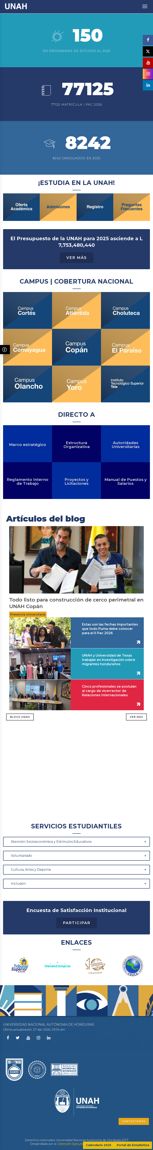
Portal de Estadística (133, 1145)
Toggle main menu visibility (145, 4)
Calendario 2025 (98, 1145)
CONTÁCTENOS (133, 1121)
